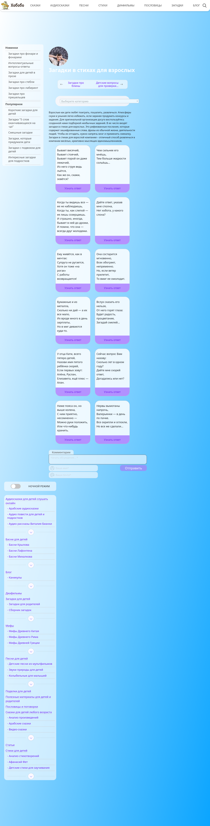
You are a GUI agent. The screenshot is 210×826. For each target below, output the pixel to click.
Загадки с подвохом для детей (24, 149)
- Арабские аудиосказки (29, 510)
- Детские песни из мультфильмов (25, 671)
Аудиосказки (59, 5)
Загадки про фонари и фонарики (23, 55)
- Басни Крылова (24, 550)
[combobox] (99, 101)
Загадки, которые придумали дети (20, 140)
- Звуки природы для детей (31, 678)
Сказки (35, 5)
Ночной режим (39, 486)
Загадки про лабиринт (23, 88)
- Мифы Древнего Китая (29, 636)
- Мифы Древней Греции (29, 648)
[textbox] (99, 101)
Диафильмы (124, 5)
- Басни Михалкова (25, 562)
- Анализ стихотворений (29, 772)
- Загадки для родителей (29, 609)
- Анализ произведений (28, 734)
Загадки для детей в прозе (21, 74)
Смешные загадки (20, 132)
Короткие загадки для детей (22, 111)
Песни (83, 5)
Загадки (176, 5)
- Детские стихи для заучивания (26, 786)
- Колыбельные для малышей (26, 686)
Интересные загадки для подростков (22, 159)
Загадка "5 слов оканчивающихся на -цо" (21, 123)
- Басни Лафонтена (25, 556)
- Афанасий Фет (23, 778)
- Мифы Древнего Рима (28, 642)
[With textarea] (98, 459)
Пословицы (151, 5)
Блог (194, 5)
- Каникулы (20, 583)
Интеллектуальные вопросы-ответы (20, 64)
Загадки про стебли (21, 82)
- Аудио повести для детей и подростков (32, 517)
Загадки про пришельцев (16, 95)
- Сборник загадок (25, 615)
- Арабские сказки (25, 740)
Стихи (102, 5)
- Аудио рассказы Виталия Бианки (30, 527)
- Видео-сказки (23, 746)
